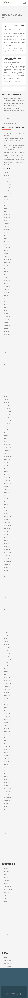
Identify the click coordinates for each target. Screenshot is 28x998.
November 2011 (7, 624)
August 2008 (7, 731)
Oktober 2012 (7, 591)
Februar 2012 (7, 615)
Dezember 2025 (7, 184)
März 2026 (6, 175)
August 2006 (7, 800)
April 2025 (6, 208)
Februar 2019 (7, 370)
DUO (5, 895)
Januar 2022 (7, 313)
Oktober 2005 (7, 827)
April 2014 (6, 540)
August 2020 (7, 325)
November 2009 (7, 686)
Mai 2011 (6, 638)
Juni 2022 (6, 301)
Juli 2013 (6, 567)
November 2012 (7, 588)
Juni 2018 (6, 393)
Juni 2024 (6, 232)
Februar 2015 (7, 510)
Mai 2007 (6, 773)
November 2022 (7, 286)
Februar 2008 (7, 746)
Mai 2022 (6, 304)
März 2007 (6, 779)
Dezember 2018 (7, 376)
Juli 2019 (6, 355)
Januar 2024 (7, 247)
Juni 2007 (6, 770)
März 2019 (6, 367)
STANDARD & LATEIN (9, 928)
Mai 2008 (6, 737)
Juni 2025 (6, 202)
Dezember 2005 (7, 821)
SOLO (5, 925)
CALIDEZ (6, 883)
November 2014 (7, 519)
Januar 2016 (7, 480)
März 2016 (6, 474)
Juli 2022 (6, 298)
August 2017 (7, 423)
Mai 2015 (6, 501)
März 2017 (6, 438)
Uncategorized (7, 934)
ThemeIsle (19, 994)
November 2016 (7, 450)
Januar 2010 (7, 680)
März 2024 (6, 241)
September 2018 (7, 385)
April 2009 (6, 707)
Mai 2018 (6, 396)
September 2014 (7, 525)
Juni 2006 (6, 803)
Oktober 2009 (7, 689)
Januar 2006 (7, 818)
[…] (15, 45)
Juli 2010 (6, 662)
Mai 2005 (6, 842)
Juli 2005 (6, 836)
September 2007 (7, 761)
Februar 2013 (7, 582)
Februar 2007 (7, 782)
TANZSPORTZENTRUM (9, 931)
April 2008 (6, 740)
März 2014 (6, 543)
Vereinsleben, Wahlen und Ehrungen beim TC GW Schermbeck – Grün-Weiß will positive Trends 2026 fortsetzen (14, 116)
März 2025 (6, 211)
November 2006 (7, 791)
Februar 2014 (7, 546)
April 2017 (6, 435)
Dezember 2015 (7, 483)
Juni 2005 (6, 839)
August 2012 (7, 597)
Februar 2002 (7, 860)
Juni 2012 (6, 603)
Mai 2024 (6, 235)
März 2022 (6, 310)
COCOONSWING (7, 886)
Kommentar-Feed (8, 963)
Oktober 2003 (7, 848)
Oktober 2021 (7, 319)
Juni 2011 (6, 635)
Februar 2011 (7, 647)
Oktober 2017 (7, 417)
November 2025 (7, 187)
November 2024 (7, 223)
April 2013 (6, 576)
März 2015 (6, 507)
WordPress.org (7, 966)
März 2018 (6, 402)
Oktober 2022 (7, 289)
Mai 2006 (6, 806)
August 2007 (7, 764)
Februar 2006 (7, 815)
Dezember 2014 (7, 516)
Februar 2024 (7, 244)
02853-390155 (14, 983)
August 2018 (7, 388)
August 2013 (7, 564)
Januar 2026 (7, 181)
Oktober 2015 (7, 489)
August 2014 (7, 528)
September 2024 (7, 229)
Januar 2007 (7, 785)
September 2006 (7, 797)
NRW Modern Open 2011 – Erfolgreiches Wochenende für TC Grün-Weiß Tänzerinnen (14, 133)
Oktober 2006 (7, 794)
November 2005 (7, 824)
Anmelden (6, 957)
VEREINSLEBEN (7, 937)
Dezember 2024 (7, 220)
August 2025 (7, 196)
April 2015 (6, 504)
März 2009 (6, 710)
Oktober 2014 (7, 522)
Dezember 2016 (7, 447)
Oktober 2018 (7, 382)
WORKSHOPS (7, 943)
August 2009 (7, 695)
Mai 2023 (6, 268)
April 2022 (6, 307)
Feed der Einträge (8, 960)
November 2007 (7, 755)
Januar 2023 (7, 280)
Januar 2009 (7, 716)
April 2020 (6, 328)
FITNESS (6, 904)
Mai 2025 (6, 205)
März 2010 (6, 674)
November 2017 (7, 414)
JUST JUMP (6, 910)
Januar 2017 (7, 444)
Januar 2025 (7, 217)
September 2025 (7, 193)
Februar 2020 (7, 334)
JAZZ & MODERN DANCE (9, 907)
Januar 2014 (7, 549)
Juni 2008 (6, 734)
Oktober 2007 (7, 758)
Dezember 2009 (7, 683)
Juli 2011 (6, 632)
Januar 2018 (7, 408)
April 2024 (6, 238)
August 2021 (7, 322)
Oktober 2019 (7, 346)
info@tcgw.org (14, 979)
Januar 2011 (7, 650)
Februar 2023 (7, 277)
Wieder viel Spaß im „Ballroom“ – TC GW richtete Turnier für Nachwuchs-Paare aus (14, 140)
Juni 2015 (6, 498)
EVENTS (5, 50)
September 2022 (7, 292)
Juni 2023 (6, 265)
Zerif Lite (8, 994)
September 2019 (7, 349)
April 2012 (6, 609)
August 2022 (7, 295)
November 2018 (7, 379)
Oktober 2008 (7, 725)
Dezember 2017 (7, 411)
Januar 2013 (7, 585)
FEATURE (6, 901)
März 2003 (6, 857)
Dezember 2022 (7, 283)
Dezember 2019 (7, 340)
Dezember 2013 (7, 552)
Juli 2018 (6, 390)
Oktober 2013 (7, 558)
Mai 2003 (6, 854)
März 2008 (6, 743)
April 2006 (6, 809)
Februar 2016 (7, 477)
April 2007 (6, 776)
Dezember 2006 (7, 788)
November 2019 (7, 343)
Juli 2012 (6, 600)
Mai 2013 (6, 573)
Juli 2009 (6, 698)
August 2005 (7, 833)
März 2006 (6, 812)
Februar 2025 (7, 214)
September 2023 (7, 259)
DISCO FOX (20, 48)
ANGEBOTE (6, 877)
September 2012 (7, 594)
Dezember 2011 (7, 621)
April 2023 (6, 271)
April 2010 (6, 671)
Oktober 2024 (7, 226)
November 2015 (7, 486)
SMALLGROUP (7, 922)
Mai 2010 (6, 668)
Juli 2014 (6, 531)
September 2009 (7, 692)
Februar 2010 (7, 677)
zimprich (6, 138)
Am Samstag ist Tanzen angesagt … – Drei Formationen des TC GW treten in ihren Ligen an (14, 147)
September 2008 (7, 728)
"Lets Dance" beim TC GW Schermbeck (13, 26)
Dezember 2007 (7, 752)
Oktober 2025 (7, 190)
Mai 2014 (6, 537)
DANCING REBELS (8, 889)
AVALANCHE (7, 880)
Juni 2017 (6, 429)
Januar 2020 (7, 337)
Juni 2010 (6, 665)
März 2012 (6, 612)
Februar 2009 (7, 713)
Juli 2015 (6, 495)
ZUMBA (5, 949)
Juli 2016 (6, 462)
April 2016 (6, 471)
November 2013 (7, 555)
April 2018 (6, 399)
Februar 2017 (7, 441)
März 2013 (6, 579)
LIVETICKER (6, 913)
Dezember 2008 (7, 719)
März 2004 (6, 845)
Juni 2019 (6, 358)
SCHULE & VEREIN (12, 50)
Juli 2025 (6, 199)
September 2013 (7, 561)
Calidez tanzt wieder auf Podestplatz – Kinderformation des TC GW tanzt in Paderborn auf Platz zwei (14, 110)
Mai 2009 (6, 704)
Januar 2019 (7, 373)
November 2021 (7, 316)
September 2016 (7, 456)
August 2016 (7, 459)
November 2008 (7, 722)
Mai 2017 (6, 432)
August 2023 (7, 262)
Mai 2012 (6, 606)
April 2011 (6, 641)
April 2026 (6, 172)
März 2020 (6, 331)
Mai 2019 (6, 361)
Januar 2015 (7, 513)
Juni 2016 (6, 465)
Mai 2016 (6, 468)
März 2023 (6, 274)
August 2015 (7, 492)
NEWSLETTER (7, 916)
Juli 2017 (6, 426)
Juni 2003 (6, 851)
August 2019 (7, 352)
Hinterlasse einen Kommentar (14, 51)
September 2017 (7, 420)
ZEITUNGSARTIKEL (8, 946)
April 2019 (6, 364)
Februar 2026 (7, 178)
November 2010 (7, 653)
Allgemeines (6, 871)
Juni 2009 (6, 701)
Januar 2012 (7, 618)
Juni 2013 (6, 570)
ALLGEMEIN (14, 48)
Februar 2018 (7, 405)
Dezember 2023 (7, 250)
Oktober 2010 (7, 656)
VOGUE (5, 940)
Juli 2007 (6, 767)
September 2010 (7, 659)
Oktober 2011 (7, 626)
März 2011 (6, 644)
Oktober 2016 (7, 453)
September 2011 (7, 629)
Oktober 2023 (7, 256)
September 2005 (7, 830)
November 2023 (7, 253)
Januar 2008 (7, 749)
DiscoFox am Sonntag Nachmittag (12, 59)
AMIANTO (6, 874)
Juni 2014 (6, 534)
